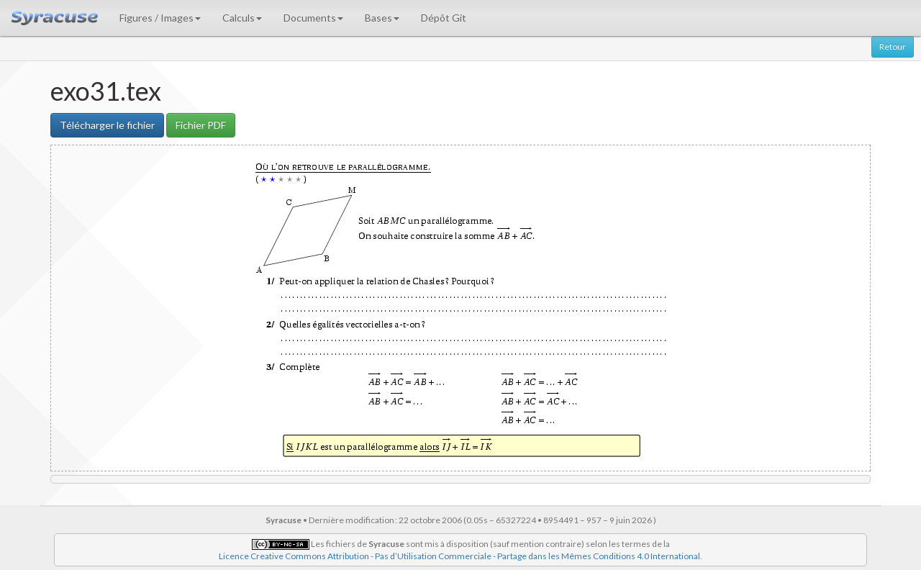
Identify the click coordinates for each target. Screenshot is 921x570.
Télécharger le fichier (107, 125)
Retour (892, 46)
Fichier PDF (201, 125)
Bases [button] (382, 18)
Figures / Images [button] (160, 18)
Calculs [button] (242, 18)
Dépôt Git (443, 18)
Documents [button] (313, 18)
